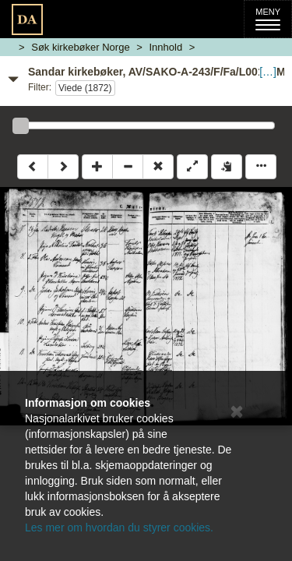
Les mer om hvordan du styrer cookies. (119, 527)
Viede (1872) (85, 88)
